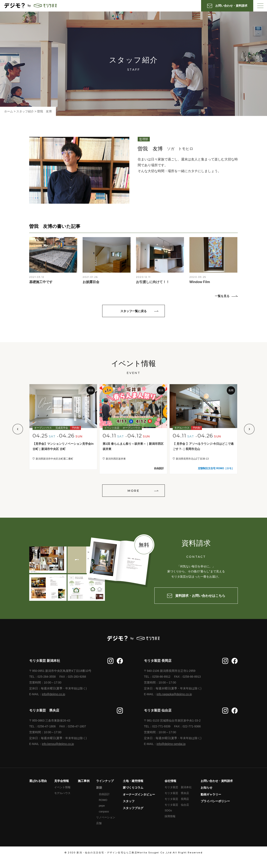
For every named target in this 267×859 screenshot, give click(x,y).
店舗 (99, 823)
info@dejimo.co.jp (53, 694)
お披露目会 (91, 282)
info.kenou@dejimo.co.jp (58, 744)
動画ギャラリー (211, 794)
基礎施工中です (41, 282)
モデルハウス (62, 793)
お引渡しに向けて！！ (152, 282)
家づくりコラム (133, 787)
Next (249, 429)
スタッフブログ (133, 808)
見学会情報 (61, 781)
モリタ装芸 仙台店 (177, 804)
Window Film (199, 282)
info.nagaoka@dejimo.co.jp (174, 694)
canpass (104, 811)
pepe (102, 805)
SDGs (168, 810)
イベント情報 (62, 787)
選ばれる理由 (38, 781)
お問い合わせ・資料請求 (217, 781)
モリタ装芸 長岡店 (177, 799)
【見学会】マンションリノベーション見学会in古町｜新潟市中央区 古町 (63, 446)
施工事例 (83, 781)
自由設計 (104, 794)
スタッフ (129, 801)
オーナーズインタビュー (139, 794)
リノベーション (105, 817)
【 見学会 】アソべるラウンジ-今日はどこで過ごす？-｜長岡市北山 (203, 446)
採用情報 (170, 816)
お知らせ (206, 787)
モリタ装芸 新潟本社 (178, 787)
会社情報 (170, 781)
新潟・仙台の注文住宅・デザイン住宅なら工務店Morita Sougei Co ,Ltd (124, 852)
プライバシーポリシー (215, 801)
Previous (18, 429)
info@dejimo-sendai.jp (171, 744)
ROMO (103, 800)
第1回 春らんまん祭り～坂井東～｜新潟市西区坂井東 (133, 446)
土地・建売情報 (133, 781)
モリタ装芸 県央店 (177, 793)
